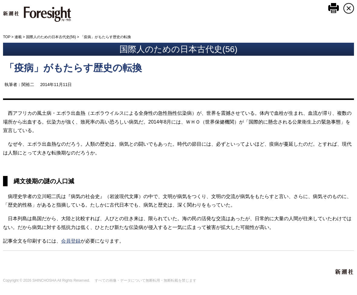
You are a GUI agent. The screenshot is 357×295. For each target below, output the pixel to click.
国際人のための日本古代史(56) (51, 37)
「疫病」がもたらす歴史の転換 (73, 67)
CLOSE (348, 8)
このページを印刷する (333, 8)
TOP (6, 37)
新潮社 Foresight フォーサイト (37, 14)
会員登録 (70, 241)
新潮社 (344, 272)
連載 (18, 37)
